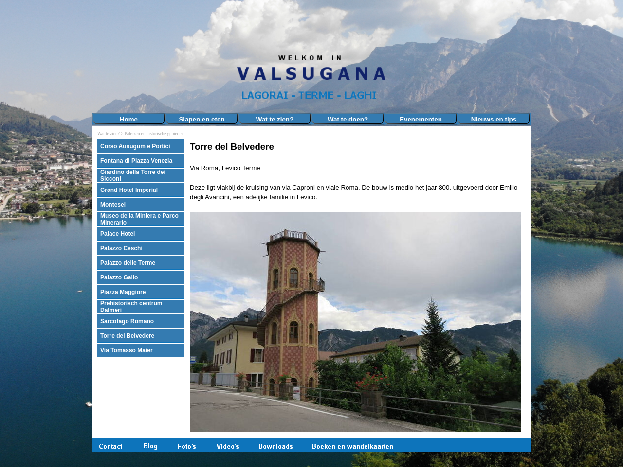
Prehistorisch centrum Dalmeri (131, 306)
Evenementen (421, 119)
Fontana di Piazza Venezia (136, 160)
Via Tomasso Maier (126, 350)
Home (129, 119)
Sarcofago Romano (127, 321)
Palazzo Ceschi (121, 248)
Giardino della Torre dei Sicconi (132, 175)
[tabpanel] (358, 286)
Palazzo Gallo (119, 277)
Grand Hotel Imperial (129, 190)
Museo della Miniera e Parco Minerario (139, 219)
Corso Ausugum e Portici (135, 146)
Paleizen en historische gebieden (154, 133)
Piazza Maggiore (123, 292)
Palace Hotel (117, 233)
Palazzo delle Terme (127, 262)
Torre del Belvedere (127, 335)
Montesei (113, 204)
